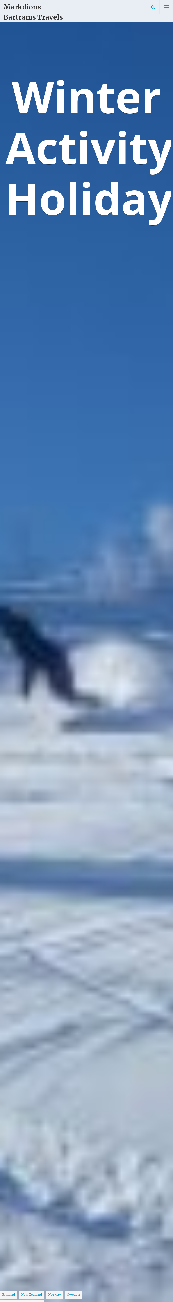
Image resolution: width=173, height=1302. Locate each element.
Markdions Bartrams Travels (33, 12)
